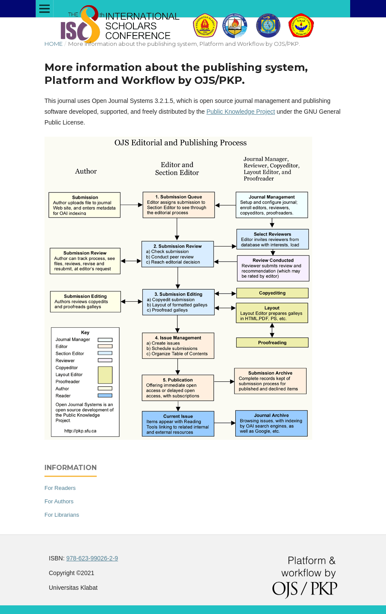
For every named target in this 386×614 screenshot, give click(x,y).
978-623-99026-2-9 (92, 558)
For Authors (58, 501)
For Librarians (61, 515)
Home (53, 43)
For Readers (60, 488)
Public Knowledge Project (240, 111)
